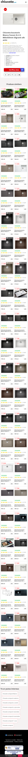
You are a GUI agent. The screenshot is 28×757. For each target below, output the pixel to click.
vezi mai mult (12, 52)
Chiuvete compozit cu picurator (11, 707)
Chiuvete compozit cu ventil (10, 703)
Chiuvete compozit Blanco (10, 694)
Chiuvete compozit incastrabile (11, 716)
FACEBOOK (9, 735)
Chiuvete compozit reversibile (11, 712)
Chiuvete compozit (8, 725)
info (12, 109)
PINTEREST (18, 735)
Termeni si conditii (11, 740)
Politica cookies (18, 741)
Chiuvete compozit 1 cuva (10, 721)
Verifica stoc (16, 70)
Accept (20, 755)
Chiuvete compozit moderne (10, 698)
